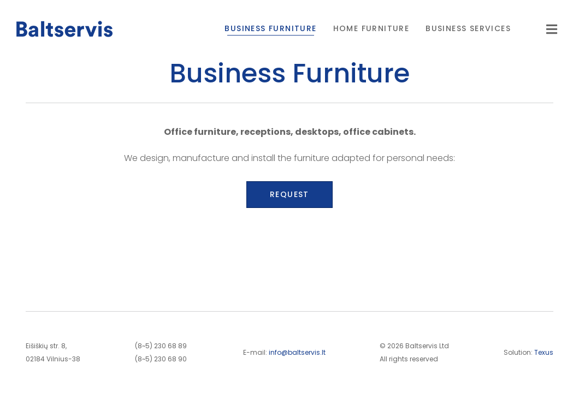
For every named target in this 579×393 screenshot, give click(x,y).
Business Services (468, 28)
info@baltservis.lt (297, 352)
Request (289, 194)
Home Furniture (371, 28)
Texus (543, 352)
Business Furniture (270, 28)
